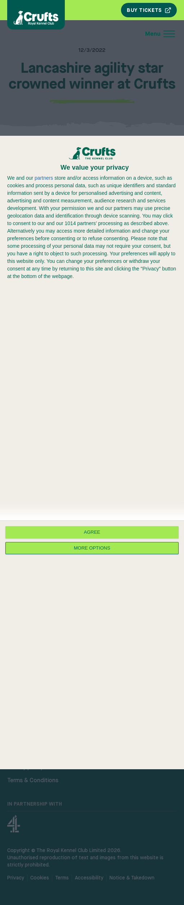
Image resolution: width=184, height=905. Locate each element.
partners (44, 177)
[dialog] (92, 452)
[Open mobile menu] (112, 34)
